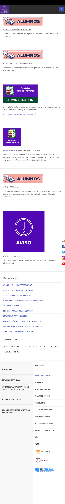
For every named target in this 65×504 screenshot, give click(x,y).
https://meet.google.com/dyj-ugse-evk (21, 114)
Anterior (15, 347)
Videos (38, 437)
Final (16, 352)
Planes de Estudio (42, 396)
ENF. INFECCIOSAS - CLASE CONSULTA (18, 311)
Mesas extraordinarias (45, 430)
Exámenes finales (42, 417)
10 (56, 347)
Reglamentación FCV (43, 410)
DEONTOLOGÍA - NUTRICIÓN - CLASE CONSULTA (22, 321)
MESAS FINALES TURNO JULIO (15, 316)
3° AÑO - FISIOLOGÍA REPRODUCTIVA (17, 285)
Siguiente (7, 352)
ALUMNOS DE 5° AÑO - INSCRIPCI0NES (18, 290)
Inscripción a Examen (44, 423)
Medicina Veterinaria (11, 380)
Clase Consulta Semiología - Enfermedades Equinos (23, 301)
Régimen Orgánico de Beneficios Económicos (16, 411)
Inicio (5, 347)
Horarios (39, 382)
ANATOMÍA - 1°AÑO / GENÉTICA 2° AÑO (18, 332)
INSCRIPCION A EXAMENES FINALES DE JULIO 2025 (23, 326)
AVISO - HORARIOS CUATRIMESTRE (17, 295)
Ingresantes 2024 (42, 389)
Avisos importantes (43, 376)
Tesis (37, 444)
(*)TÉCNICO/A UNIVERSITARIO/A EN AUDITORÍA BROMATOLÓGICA (15, 388)
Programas (40, 403)
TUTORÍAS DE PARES (11, 306)
